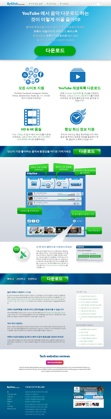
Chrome (49, 265)
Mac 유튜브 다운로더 (87, 341)
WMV (47, 137)
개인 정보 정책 (11, 394)
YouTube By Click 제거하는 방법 (34, 414)
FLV (43, 137)
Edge (64, 265)
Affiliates (9, 401)
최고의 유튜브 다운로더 (88, 335)
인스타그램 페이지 (82, 96)
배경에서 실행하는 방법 (32, 402)
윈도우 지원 (84, 332)
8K (30, 135)
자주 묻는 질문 (37, 4)
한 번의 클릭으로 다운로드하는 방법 (36, 404)
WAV (30, 140)
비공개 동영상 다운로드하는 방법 (91, 305)
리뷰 (8, 404)
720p (14, 135)
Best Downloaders (54, 363)
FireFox (55, 265)
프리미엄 (52, 4)
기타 (41, 96)
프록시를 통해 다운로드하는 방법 (35, 409)
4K (24, 135)
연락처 (9, 399)
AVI (39, 137)
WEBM (24, 140)
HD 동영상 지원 (48, 299)
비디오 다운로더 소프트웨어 (89, 302)
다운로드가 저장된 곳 (32, 394)
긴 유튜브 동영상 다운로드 (89, 338)
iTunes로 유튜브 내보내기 (88, 296)
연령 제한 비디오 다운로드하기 (90, 308)
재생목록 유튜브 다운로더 (89, 329)
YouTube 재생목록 (73, 93)
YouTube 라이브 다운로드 (88, 314)
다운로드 (65, 4)
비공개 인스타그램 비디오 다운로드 (92, 344)
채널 (86, 93)
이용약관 (10, 397)
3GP (19, 140)
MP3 (30, 137)
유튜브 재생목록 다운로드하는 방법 (36, 407)
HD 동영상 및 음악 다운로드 (89, 299)
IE (59, 265)
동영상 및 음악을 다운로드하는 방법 (36, 392)
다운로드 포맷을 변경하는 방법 (35, 397)
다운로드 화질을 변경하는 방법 (35, 399)
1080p (19, 135)
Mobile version (11, 409)
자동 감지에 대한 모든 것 (88, 311)
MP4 (35, 137)
